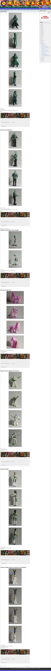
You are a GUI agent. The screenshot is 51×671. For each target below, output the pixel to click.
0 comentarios (13, 221)
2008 (41, 41)
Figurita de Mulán (4, 469)
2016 (41, 36)
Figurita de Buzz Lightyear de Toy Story (9, 370)
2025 (41, 25)
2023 (41, 27)
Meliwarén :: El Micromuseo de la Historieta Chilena (21, 668)
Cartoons (24, 7)
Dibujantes (9, 7)
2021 (41, 30)
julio (42, 58)
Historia (5, 7)
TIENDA (5, 225)
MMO (32, 668)
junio (42, 59)
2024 (41, 26)
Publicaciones (19, 7)
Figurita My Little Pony (5, 290)
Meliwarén (32, 7)
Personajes (14, 7)
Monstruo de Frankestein (6, 130)
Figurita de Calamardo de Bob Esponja (9, 230)
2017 (41, 35)
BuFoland (39, 668)
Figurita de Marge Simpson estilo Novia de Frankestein (13, 567)
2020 (41, 31)
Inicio (1, 7)
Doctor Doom (3, 11)
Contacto (36, 7)
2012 (41, 39)
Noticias (28, 7)
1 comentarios (13, 122)
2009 (41, 40)
